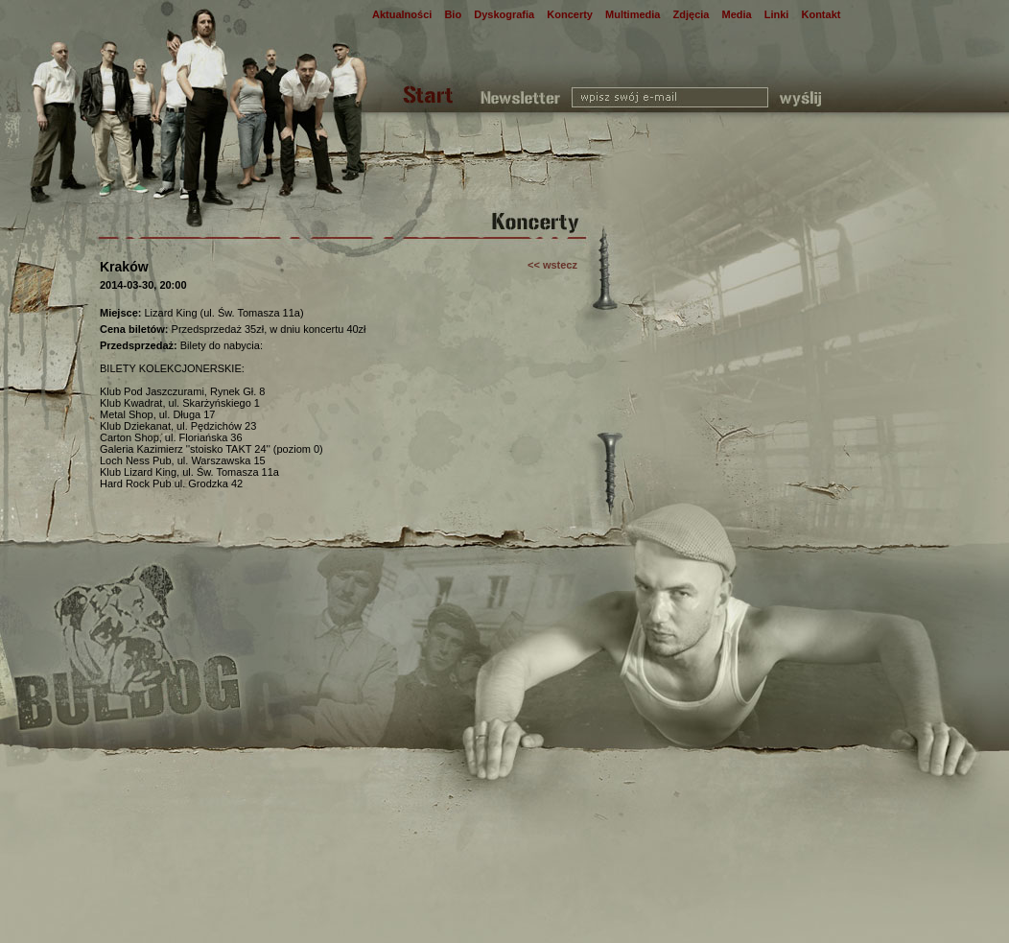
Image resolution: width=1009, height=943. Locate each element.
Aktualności (402, 14)
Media (737, 14)
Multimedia (632, 14)
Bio (452, 14)
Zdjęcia (691, 14)
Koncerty (570, 14)
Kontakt (820, 14)
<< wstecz (552, 265)
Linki (776, 14)
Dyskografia (504, 14)
